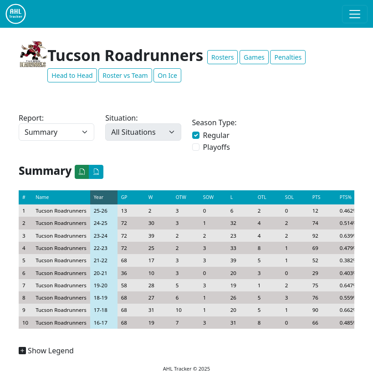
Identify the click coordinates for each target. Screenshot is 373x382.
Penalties (287, 57)
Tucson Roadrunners (61, 210)
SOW (208, 197)
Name (42, 197)
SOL (289, 197)
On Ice (167, 75)
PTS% (346, 197)
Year (98, 197)
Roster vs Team (125, 75)
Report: (31, 118)
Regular (216, 135)
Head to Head (71, 75)
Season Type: (214, 122)
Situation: (121, 118)
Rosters (222, 57)
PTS (316, 197)
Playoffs (216, 147)
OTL (262, 197)
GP (124, 197)
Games (254, 57)
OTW (181, 197)
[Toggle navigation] (355, 14)
